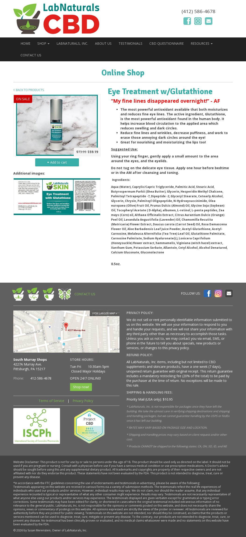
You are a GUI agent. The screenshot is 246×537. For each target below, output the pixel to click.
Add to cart (57, 162)
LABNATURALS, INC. (72, 43)
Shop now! (81, 387)
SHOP (43, 43)
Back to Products (30, 90)
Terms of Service (51, 400)
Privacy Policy (83, 400)
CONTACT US (31, 55)
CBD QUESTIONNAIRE (166, 43)
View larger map (103, 313)
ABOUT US (103, 43)
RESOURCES (202, 43)
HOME (25, 43)
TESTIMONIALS (130, 43)
